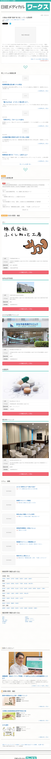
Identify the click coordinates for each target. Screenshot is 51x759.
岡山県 (13, 598)
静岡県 (35, 588)
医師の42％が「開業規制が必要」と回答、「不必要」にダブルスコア (32, 557)
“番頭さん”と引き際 (22, 530)
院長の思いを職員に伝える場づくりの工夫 (27, 502)
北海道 (4, 578)
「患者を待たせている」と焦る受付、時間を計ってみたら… (31, 544)
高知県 (17, 603)
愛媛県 (13, 603)
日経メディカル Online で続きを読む (40, 59)
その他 (4, 623)
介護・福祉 (5, 620)
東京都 (26, 583)
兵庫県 (17, 593)
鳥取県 (4, 598)
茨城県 (4, 583)
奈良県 (21, 593)
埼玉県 (17, 583)
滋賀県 (4, 593)
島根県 (8, 598)
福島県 (30, 578)
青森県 (8, 578)
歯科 (3, 618)
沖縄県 (36, 608)
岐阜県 (30, 588)
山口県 (21, 598)
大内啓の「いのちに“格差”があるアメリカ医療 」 (16, 19)
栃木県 (8, 583)
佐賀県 (8, 608)
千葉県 (21, 583)
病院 (3, 617)
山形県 (26, 578)
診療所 (27, 617)
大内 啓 (6, 21)
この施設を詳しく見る (25, 272)
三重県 (43, 588)
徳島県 (4, 603)
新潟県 (4, 588)
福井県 (26, 588)
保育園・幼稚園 (29, 621)
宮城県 (17, 578)
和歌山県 (26, 593)
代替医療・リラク (29, 618)
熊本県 (17, 608)
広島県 (17, 598)
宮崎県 (26, 608)
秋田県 (21, 578)
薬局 (29, 620)
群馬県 (13, 583)
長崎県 (13, 608)
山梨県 (8, 588)
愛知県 (39, 588)
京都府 (8, 593)
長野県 (13, 588)
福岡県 (4, 608)
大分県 (21, 608)
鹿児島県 (31, 608)
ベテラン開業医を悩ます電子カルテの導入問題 (28, 488)
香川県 (8, 603)
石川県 (21, 588)
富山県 (17, 588)
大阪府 (13, 593)
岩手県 (13, 578)
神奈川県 (31, 583)
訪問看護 (4, 621)
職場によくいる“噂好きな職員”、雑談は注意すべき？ (29, 516)
